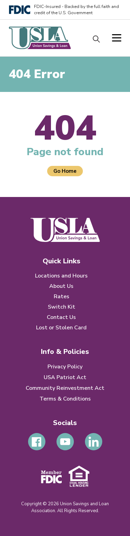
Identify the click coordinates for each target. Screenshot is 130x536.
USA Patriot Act (65, 377)
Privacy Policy (65, 366)
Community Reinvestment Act (65, 388)
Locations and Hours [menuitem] (61, 276)
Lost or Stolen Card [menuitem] (61, 327)
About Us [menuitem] (61, 286)
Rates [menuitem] (61, 296)
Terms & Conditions (65, 399)
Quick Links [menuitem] (61, 261)
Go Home (65, 171)
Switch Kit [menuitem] (61, 307)
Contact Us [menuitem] (61, 317)
